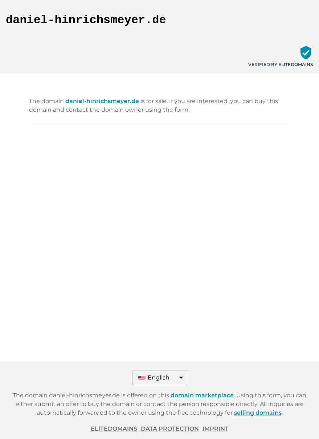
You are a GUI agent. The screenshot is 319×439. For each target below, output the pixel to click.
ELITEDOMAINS (114, 428)
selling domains (258, 412)
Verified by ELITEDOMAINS (280, 64)
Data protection (170, 428)
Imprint (216, 428)
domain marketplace (202, 395)
